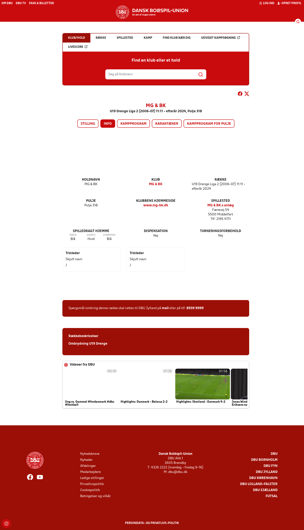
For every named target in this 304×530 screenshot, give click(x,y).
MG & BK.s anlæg (220, 205)
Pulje (91, 201)
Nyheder (86, 460)
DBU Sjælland (265, 490)
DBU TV (21, 3)
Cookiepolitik (90, 490)
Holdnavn (91, 179)
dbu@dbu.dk (177, 472)
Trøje (73, 235)
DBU (274, 454)
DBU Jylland (267, 472)
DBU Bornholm (264, 460)
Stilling (88, 123)
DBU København (263, 478)
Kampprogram (133, 123)
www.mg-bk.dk (155, 205)
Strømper (109, 235)
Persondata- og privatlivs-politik (152, 523)
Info (108, 123)
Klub (155, 179)
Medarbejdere (90, 472)
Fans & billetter (41, 3)
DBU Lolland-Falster (259, 484)
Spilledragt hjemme (91, 231)
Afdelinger (88, 466)
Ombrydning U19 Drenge (87, 343)
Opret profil (289, 3)
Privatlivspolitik (92, 484)
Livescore (77, 46)
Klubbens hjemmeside (155, 201)
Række (220, 179)
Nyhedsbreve (89, 454)
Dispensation (156, 231)
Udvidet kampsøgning (220, 37)
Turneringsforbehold (220, 231)
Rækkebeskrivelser (83, 336)
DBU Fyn (271, 466)
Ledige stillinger (92, 478)
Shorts (91, 235)
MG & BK (155, 184)
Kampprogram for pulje (209, 123)
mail (165, 308)
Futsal (272, 496)
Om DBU (7, 3)
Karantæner (166, 123)
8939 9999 (195, 308)
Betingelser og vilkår (95, 496)
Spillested (220, 201)
